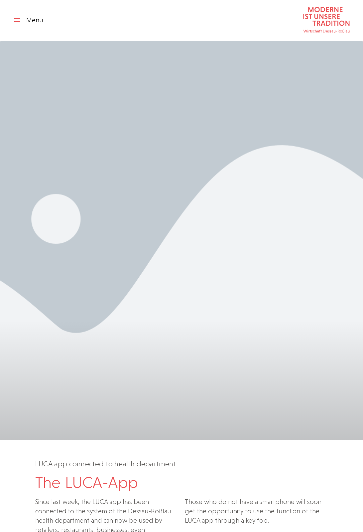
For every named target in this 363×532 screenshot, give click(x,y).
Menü (28, 20)
